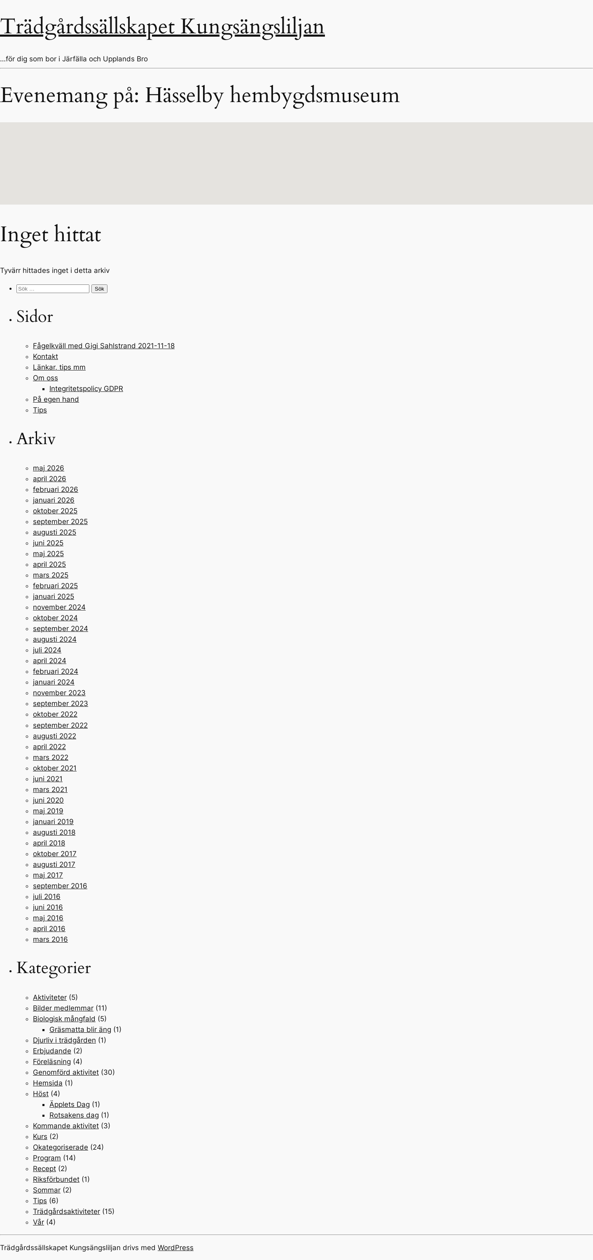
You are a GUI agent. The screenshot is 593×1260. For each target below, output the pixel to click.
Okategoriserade (60, 1147)
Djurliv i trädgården (64, 1040)
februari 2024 (55, 671)
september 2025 (60, 521)
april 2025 (49, 564)
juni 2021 (48, 779)
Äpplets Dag (69, 1104)
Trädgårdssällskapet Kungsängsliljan (162, 26)
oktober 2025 (55, 511)
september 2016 (60, 886)
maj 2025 (48, 554)
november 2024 (59, 607)
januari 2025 (53, 596)
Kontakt (45, 356)
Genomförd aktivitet (66, 1072)
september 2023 (60, 703)
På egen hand (56, 399)
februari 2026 (55, 489)
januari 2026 (54, 500)
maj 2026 (48, 468)
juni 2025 (48, 543)
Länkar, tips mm (59, 367)
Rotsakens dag (74, 1115)
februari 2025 (55, 586)
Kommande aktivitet (66, 1126)
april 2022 (49, 747)
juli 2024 (47, 650)
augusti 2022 (54, 736)
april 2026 (49, 479)
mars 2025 (50, 575)
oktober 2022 (55, 714)
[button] (296, 155)
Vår (38, 1222)
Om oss (45, 378)
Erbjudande (52, 1051)
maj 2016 (48, 918)
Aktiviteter (50, 997)
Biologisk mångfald (64, 1019)
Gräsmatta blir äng (80, 1029)
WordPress (176, 1248)
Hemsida (48, 1083)
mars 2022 (50, 757)
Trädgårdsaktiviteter (66, 1211)
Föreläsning (52, 1061)
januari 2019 (53, 821)
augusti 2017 (54, 864)
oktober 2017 (55, 854)
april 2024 (49, 661)
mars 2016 (50, 939)
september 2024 (60, 628)
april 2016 (49, 929)
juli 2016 (47, 896)
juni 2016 (48, 907)
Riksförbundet (56, 1179)
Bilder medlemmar (63, 1008)
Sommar (47, 1190)
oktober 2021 (55, 768)
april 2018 (49, 843)
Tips (40, 410)
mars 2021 (50, 789)
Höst (41, 1094)
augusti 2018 (54, 832)
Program (47, 1158)
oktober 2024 (55, 618)
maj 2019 (48, 811)
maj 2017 (48, 875)
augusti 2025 (54, 532)
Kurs (40, 1136)
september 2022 (60, 725)
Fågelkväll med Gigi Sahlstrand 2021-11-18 (104, 346)
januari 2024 (54, 682)
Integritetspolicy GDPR (86, 388)
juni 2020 (48, 800)
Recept (44, 1169)
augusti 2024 (55, 639)
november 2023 (59, 693)
